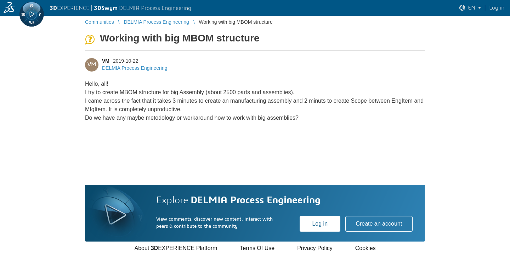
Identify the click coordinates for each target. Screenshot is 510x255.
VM (105, 61)
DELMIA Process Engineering (134, 68)
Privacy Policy (315, 248)
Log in (320, 224)
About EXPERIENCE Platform (175, 248)
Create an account (379, 224)
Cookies (365, 248)
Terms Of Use (257, 248)
